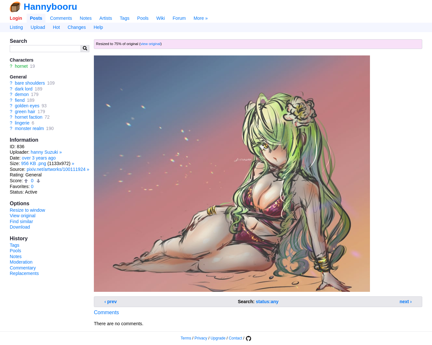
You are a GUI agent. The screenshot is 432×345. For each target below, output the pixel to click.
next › (406, 301)
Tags (125, 18)
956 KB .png (33, 163)
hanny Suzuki (44, 152)
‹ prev (111, 301)
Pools (142, 18)
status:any (267, 301)
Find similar (21, 221)
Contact (235, 338)
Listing (16, 27)
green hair (25, 111)
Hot (56, 27)
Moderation (21, 262)
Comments (61, 18)
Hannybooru (50, 7)
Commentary (23, 267)
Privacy (201, 338)
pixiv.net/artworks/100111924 (56, 169)
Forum (179, 18)
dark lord (23, 88)
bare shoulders (30, 83)
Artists (105, 18)
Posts (36, 18)
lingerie (22, 122)
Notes (86, 18)
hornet (21, 66)
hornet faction (29, 117)
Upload (38, 27)
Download (20, 227)
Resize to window (27, 210)
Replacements (24, 273)
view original (150, 44)
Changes (77, 27)
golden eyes (27, 105)
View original (22, 215)
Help (98, 27)
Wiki (160, 18)
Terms (186, 338)
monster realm (29, 128)
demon (22, 94)
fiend (20, 100)
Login (16, 18)
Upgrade (217, 338)
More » (201, 18)
